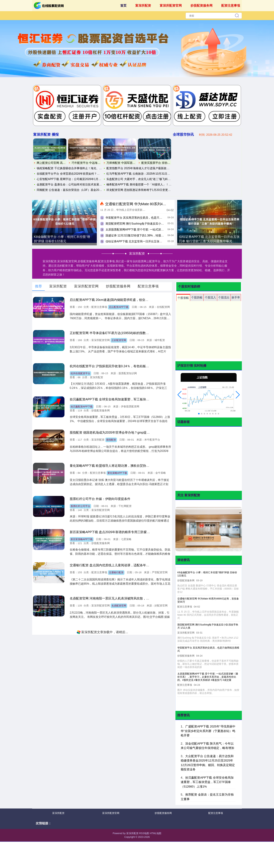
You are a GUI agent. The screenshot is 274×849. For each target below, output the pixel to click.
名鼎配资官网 (118, 605)
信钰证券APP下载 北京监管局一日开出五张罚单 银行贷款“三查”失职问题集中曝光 (156, 241)
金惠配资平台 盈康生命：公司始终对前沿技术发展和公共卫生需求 (76, 184)
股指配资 (111, 439)
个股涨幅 (183, 297)
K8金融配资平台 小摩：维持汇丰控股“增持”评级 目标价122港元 (62, 239)
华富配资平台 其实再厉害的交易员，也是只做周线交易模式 (142, 217)
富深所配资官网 (171, 5)
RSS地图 (144, 833)
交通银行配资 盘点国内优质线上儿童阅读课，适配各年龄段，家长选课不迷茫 (124, 565)
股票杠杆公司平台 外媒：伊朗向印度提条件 (100, 499)
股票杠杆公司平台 (80, 506)
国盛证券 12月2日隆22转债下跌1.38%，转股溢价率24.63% (142, 235)
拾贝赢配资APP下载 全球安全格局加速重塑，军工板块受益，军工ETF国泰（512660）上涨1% (136, 399)
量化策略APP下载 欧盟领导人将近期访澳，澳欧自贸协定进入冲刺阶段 (119, 465)
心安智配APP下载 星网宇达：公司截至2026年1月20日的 (70, 179)
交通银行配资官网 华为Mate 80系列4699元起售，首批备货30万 (154, 204)
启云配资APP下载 (118, 307)
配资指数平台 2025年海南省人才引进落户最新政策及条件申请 (144, 167)
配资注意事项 (230, 5)
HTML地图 (155, 833)
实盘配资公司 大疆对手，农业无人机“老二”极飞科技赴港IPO (143, 178)
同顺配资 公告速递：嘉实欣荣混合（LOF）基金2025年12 (71, 189)
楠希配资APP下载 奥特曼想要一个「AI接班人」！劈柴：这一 (144, 183)
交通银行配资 (116, 572)
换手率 (236, 297)
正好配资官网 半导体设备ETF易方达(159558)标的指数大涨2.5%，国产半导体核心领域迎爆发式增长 (140, 333)
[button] (179, 395)
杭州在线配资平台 (80, 373)
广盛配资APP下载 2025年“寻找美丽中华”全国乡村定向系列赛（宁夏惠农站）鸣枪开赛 (208, 731)
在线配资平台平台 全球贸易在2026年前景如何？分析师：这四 (73, 173)
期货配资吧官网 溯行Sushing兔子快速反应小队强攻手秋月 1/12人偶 (148, 223)
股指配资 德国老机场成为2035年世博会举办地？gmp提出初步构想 (116, 432)
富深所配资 (143, 5)
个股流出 (223, 297)
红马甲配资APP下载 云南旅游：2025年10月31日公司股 (141, 172)
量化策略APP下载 (117, 472)
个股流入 (210, 297)
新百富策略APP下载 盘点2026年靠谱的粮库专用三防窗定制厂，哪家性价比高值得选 (129, 532)
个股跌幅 (196, 297)
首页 (123, 5)
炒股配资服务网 (201, 5)
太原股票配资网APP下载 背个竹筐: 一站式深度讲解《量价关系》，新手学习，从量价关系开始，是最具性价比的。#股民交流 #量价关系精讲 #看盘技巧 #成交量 (207, 677)
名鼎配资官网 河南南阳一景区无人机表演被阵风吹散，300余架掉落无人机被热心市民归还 (132, 598)
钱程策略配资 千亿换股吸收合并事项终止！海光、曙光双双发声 (74, 168)
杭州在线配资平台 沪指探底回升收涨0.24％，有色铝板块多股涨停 (116, 366)
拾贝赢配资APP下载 (82, 406)
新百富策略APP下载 (82, 539)
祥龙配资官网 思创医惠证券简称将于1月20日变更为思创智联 (144, 188)
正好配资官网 (118, 340)
